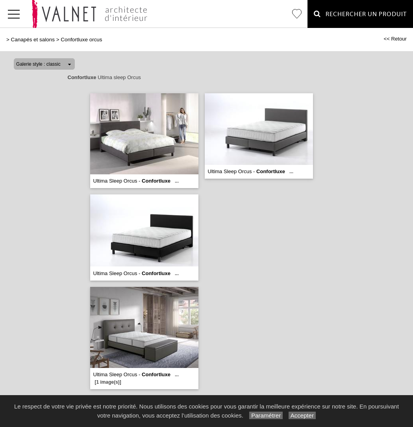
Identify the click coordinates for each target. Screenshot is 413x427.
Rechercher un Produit (360, 14)
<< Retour (395, 39)
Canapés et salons (33, 40)
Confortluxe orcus (81, 40)
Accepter (302, 415)
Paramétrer (266, 415)
